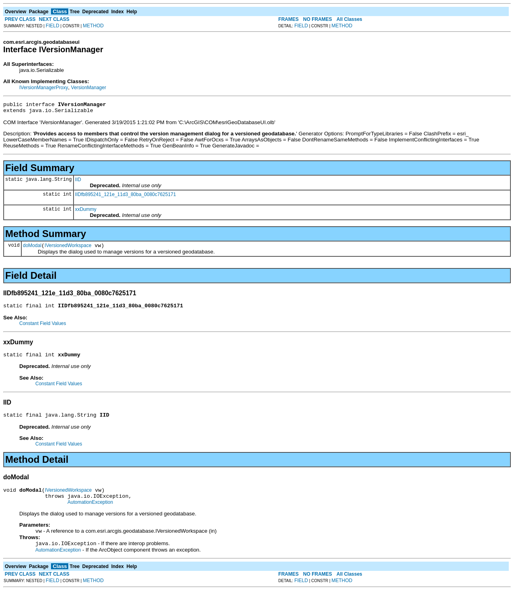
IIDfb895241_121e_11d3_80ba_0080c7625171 (125, 197)
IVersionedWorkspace (68, 249)
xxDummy (85, 212)
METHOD (93, 26)
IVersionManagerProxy (43, 87)
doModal (32, 249)
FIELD (52, 26)
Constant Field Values (42, 328)
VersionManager (88, 87)
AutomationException (90, 513)
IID (78, 182)
